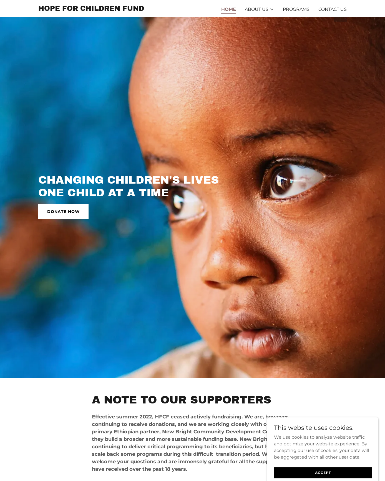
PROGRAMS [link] (296, 9)
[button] (259, 9)
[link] (91, 9)
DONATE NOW (63, 211)
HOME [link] (228, 9)
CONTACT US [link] (332, 9)
